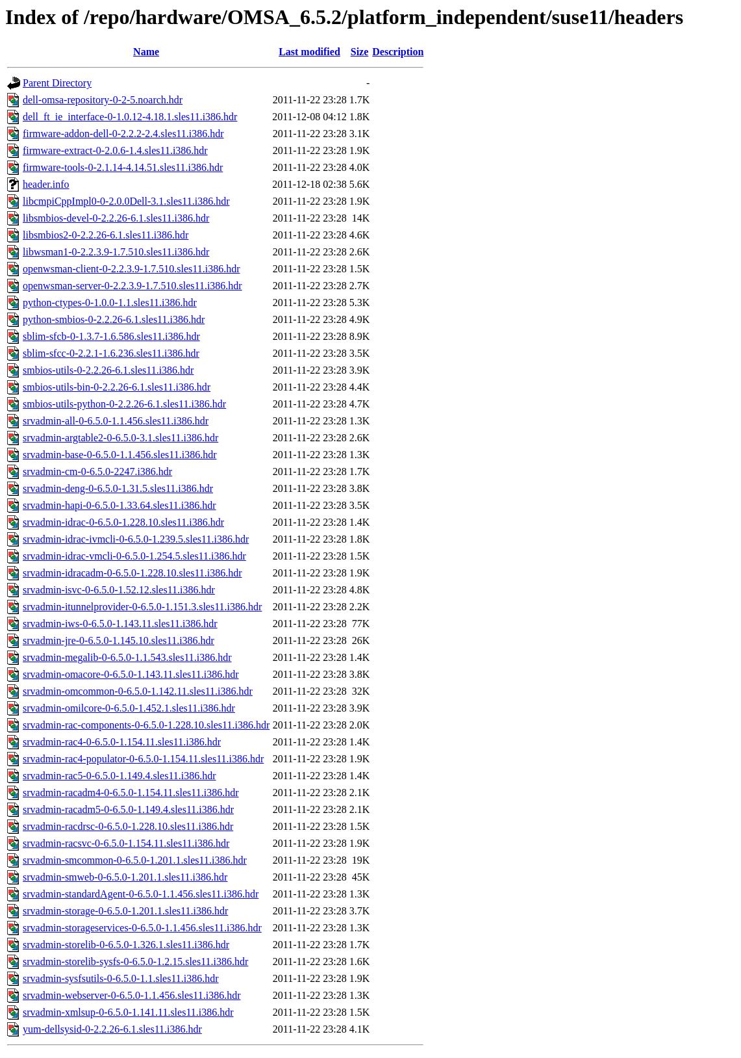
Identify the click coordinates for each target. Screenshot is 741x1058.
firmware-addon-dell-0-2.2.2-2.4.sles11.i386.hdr (123, 133)
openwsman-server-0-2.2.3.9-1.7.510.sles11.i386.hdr (132, 285)
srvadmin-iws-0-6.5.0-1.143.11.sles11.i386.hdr (120, 623)
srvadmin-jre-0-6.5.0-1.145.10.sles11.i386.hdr (118, 640)
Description (397, 51)
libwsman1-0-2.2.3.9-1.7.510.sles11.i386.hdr (116, 251)
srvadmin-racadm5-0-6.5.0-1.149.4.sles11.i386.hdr (128, 809)
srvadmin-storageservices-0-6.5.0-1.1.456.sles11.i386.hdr (142, 927)
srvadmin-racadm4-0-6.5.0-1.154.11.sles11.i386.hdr (131, 792)
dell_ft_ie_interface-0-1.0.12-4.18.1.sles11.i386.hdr (130, 116)
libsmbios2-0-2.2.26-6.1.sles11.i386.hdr (105, 234)
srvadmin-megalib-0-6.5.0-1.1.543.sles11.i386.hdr (127, 657)
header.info (46, 184)
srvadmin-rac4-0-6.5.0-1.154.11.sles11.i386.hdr (122, 741)
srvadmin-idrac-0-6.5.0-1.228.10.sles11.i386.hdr (123, 522)
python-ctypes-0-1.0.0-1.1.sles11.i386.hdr (110, 302)
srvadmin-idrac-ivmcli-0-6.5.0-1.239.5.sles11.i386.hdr (136, 539)
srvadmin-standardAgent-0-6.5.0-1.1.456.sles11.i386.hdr (140, 893)
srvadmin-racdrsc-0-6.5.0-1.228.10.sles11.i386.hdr (128, 826)
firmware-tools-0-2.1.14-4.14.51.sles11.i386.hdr (123, 167)
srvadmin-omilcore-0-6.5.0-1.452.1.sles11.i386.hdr (129, 708)
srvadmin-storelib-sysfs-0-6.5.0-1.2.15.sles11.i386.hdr (135, 961)
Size (360, 51)
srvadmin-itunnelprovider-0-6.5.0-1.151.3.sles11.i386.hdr (142, 606)
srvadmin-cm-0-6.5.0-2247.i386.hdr (97, 471)
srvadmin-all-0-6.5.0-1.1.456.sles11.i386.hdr (115, 420)
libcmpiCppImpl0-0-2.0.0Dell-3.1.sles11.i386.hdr (126, 201)
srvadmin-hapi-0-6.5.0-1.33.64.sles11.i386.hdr (119, 505)
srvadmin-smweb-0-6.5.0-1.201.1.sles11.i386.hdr (125, 877)
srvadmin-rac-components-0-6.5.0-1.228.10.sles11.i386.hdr (146, 724)
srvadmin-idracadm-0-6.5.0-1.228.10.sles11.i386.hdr (132, 572)
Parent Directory (57, 82)
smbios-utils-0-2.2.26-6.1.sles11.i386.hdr (108, 370)
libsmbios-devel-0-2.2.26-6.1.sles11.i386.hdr (116, 218)
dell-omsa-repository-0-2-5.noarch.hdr (102, 99)
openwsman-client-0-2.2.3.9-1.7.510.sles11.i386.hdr (131, 268)
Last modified (309, 51)
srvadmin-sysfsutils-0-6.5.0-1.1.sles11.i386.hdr (121, 978)
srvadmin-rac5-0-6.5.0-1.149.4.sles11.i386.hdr (119, 775)
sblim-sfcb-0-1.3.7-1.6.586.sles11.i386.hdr (111, 336)
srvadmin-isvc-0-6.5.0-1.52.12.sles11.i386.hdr (119, 589)
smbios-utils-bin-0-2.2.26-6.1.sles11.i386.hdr (116, 387)
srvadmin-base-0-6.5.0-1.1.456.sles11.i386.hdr (119, 454)
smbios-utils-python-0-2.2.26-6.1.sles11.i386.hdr (124, 403)
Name (146, 51)
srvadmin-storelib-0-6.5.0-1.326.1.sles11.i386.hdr (126, 944)
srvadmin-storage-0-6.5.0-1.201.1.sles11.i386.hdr (125, 910)
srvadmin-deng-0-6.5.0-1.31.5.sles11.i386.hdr (118, 488)
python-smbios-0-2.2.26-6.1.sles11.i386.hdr (114, 319)
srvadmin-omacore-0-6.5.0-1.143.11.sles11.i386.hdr (131, 674)
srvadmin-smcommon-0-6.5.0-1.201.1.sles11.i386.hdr (135, 860)
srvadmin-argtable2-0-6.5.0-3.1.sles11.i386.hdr (120, 437)
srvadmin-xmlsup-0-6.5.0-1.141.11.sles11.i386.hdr (128, 1012)
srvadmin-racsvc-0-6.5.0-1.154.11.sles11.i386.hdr (126, 843)
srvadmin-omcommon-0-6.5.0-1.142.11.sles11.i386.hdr (138, 691)
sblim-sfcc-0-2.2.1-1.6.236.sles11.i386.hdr (111, 353)
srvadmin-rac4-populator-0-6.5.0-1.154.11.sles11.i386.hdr (143, 758)
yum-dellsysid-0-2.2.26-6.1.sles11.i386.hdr (112, 1029)
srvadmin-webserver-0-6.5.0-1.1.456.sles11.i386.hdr (131, 995)
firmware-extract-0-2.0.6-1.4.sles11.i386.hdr (115, 150)
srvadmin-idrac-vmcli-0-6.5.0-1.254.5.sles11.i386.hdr (134, 555)
